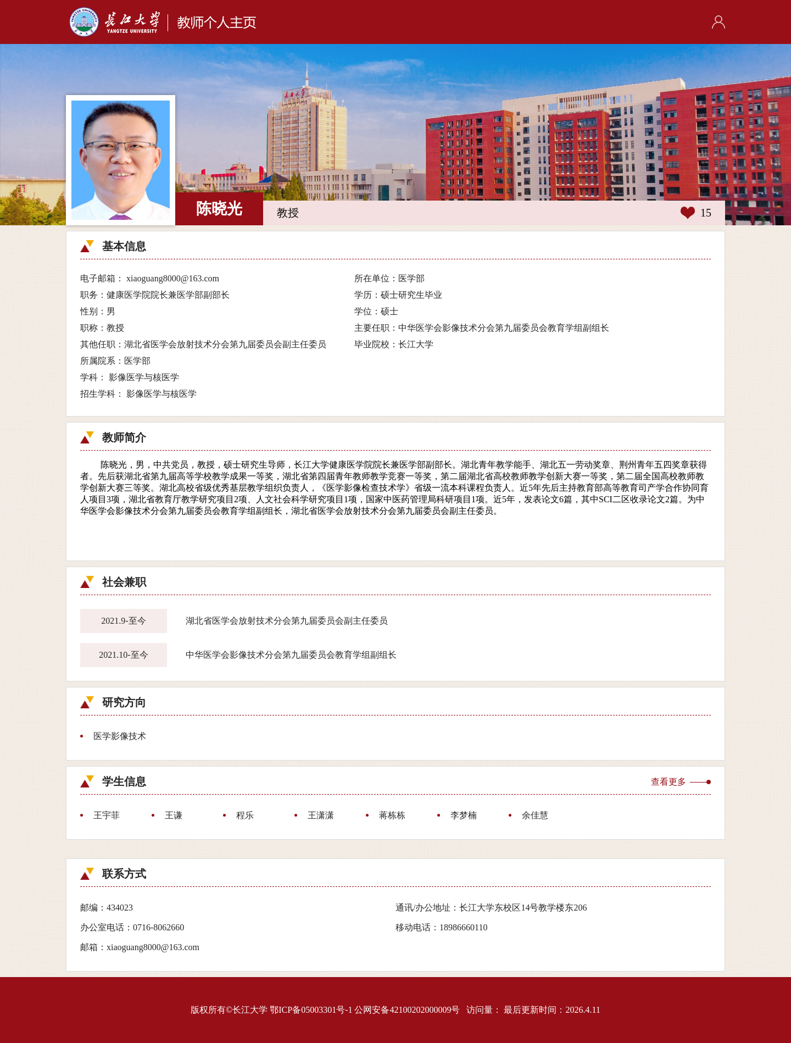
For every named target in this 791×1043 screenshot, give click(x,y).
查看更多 (668, 781)
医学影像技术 (119, 736)
